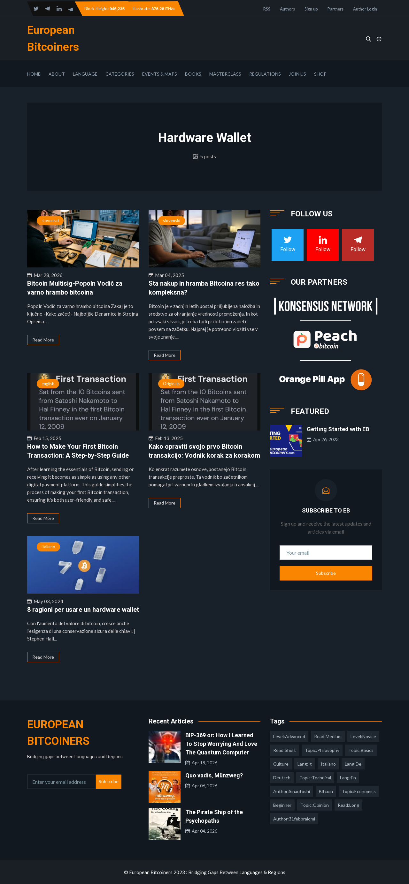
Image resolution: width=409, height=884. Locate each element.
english (48, 383)
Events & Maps (159, 74)
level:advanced (289, 736)
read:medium (328, 736)
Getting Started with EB (338, 429)
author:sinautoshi (291, 791)
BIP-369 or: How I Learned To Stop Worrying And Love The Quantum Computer (221, 744)
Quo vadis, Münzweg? (214, 775)
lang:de (353, 764)
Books (193, 74)
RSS (266, 8)
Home (34, 74)
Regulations (265, 74)
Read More (43, 339)
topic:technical (315, 777)
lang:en (348, 777)
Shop (320, 74)
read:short (284, 750)
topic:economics (359, 791)
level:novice (363, 736)
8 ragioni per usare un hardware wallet (83, 609)
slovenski (50, 220)
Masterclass (225, 74)
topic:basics (361, 750)
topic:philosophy (322, 750)
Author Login (365, 8)
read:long (348, 805)
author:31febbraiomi (294, 818)
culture (281, 764)
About (57, 74)
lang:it (304, 764)
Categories (119, 74)
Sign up (311, 8)
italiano (48, 546)
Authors (287, 8)
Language (85, 74)
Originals (171, 383)
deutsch (281, 777)
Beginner (282, 805)
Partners (335, 8)
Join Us (297, 74)
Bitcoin (326, 791)
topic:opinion (314, 805)
